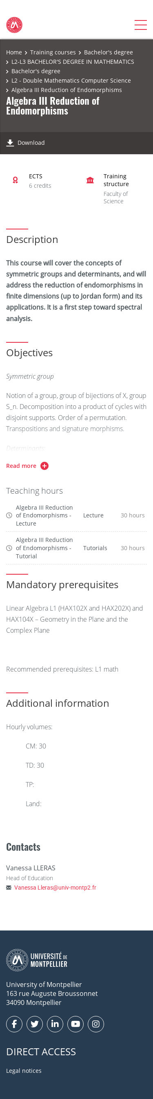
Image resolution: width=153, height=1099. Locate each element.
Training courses (53, 52)
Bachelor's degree (108, 52)
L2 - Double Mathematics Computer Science (71, 80)
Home (14, 52)
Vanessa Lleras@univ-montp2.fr (55, 887)
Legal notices (24, 1070)
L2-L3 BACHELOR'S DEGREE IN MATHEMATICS (72, 61)
